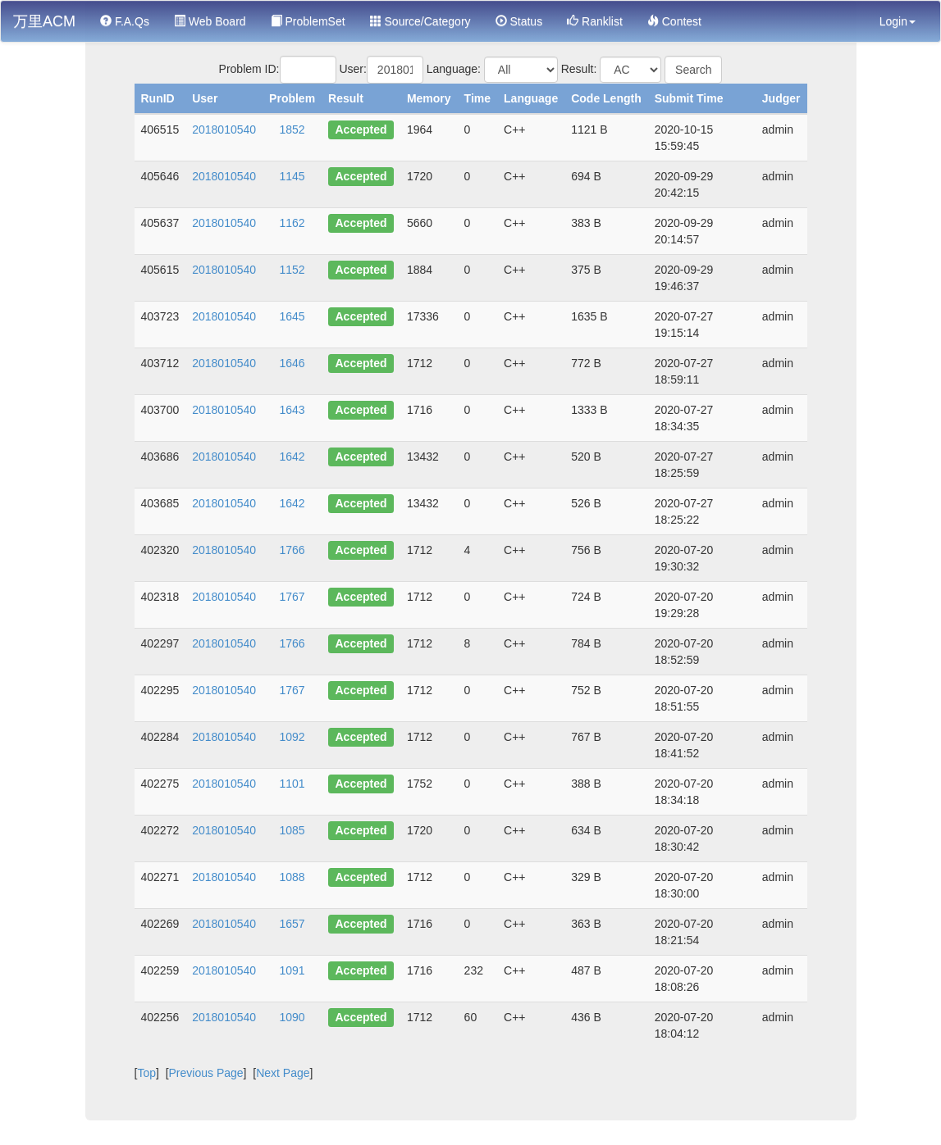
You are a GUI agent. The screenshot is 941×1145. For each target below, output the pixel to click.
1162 (292, 222)
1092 (292, 736)
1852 (292, 129)
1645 (292, 316)
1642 (292, 456)
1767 (292, 596)
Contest (674, 21)
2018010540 (224, 129)
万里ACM (44, 21)
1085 (292, 830)
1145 (292, 176)
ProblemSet (308, 21)
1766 (292, 550)
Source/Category (420, 21)
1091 (292, 970)
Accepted (361, 129)
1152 (292, 269)
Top (146, 1072)
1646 (292, 363)
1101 (292, 783)
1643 (292, 409)
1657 (292, 923)
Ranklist (595, 21)
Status (519, 21)
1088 (292, 877)
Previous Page (206, 1072)
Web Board (210, 21)
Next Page (282, 1072)
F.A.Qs (124, 21)
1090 (292, 1017)
